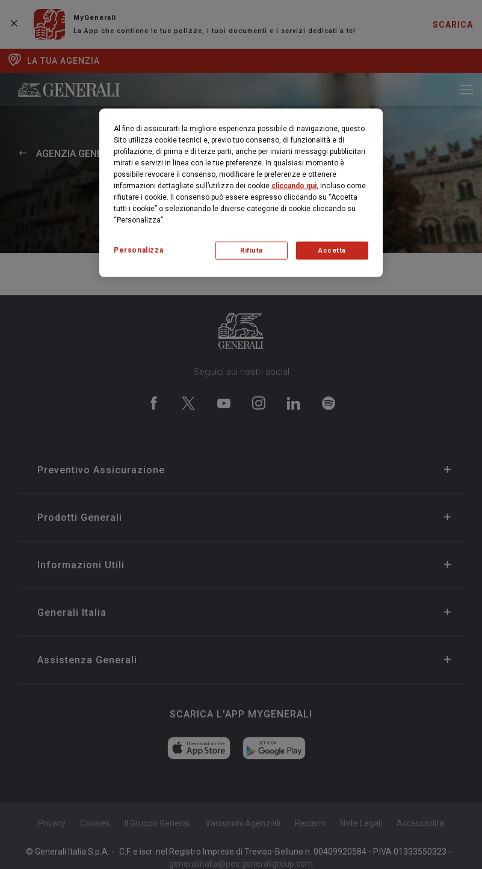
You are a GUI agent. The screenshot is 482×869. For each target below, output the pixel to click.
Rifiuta (251, 250)
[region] (241, 192)
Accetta (332, 250)
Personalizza (138, 249)
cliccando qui (294, 185)
